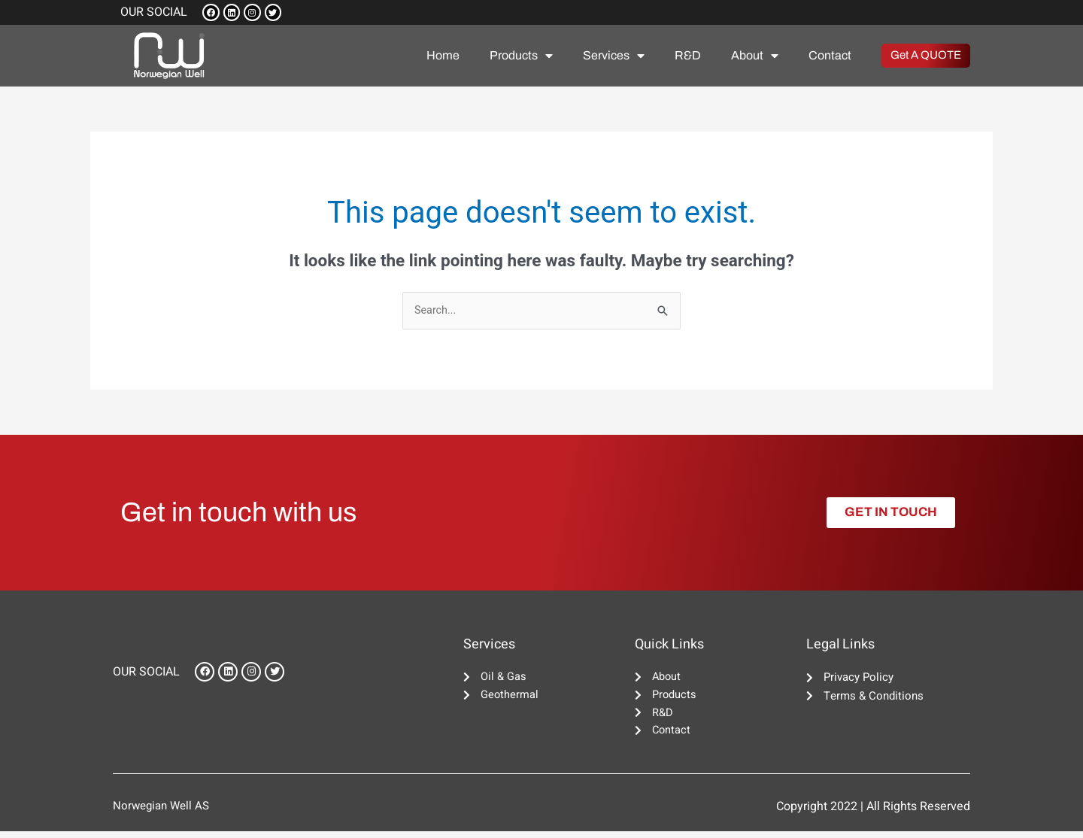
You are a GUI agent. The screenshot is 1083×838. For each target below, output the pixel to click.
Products (521, 57)
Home (443, 57)
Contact (829, 57)
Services (614, 57)
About (754, 57)
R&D (688, 57)
